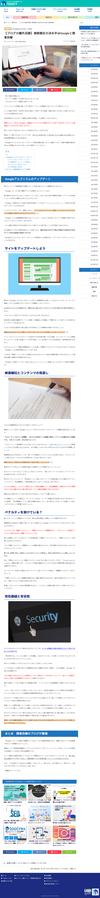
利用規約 (90, 10)
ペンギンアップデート (54, 203)
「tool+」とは (19, 10)
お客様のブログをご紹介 (38, 10)
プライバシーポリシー (52, 881)
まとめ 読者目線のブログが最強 (18, 169)
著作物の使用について (52, 884)
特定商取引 (49, 878)
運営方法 (49, 17)
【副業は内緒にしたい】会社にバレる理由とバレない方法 (26, 863)
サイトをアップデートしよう (19, 160)
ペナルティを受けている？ (19, 164)
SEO (30, 29)
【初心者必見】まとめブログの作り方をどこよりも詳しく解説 (51, 869)
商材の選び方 (72, 17)
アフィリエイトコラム (60, 10)
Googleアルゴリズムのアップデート (19, 157)
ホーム (6, 10)
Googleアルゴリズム (20, 29)
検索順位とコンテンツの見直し (20, 162)
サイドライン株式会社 (69, 41)
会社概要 (77, 10)
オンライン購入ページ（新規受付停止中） (29, 878)
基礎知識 (25, 17)
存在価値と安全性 (16, 167)
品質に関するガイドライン (35, 362)
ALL (7, 17)
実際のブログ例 (7, 881)
